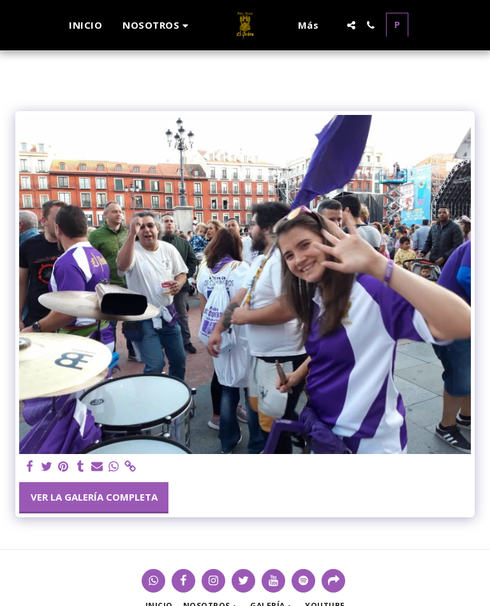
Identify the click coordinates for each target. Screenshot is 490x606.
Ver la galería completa (94, 496)
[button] (157, 25)
